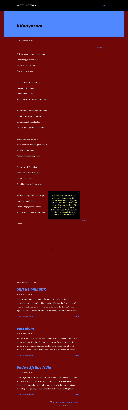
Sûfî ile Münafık (31, 289)
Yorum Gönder (28, 316)
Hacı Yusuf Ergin (26, 5)
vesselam (25, 328)
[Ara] (104, 5)
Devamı (76, 316)
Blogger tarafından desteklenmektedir (64, 402)
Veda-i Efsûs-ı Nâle (34, 367)
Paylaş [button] (99, 48)
